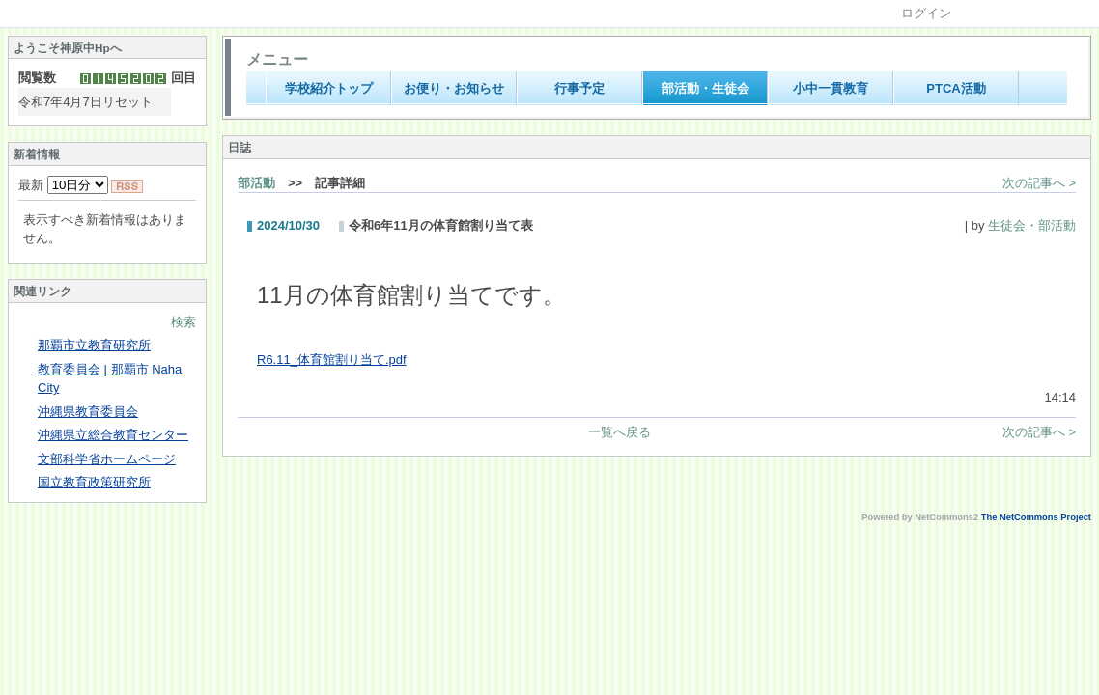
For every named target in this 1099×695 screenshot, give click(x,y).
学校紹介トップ (329, 88)
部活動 (256, 183)
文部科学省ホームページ (107, 459)
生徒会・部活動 (1032, 225)
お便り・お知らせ (454, 88)
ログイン (926, 13)
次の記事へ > (1039, 183)
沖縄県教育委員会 (88, 411)
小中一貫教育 (830, 88)
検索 (183, 322)
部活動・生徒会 (705, 88)
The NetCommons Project (1036, 517)
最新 (63, 185)
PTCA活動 (955, 88)
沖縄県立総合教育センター (113, 435)
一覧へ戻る (619, 432)
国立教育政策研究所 (94, 482)
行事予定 (579, 88)
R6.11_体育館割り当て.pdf (332, 359)
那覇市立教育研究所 (94, 345)
